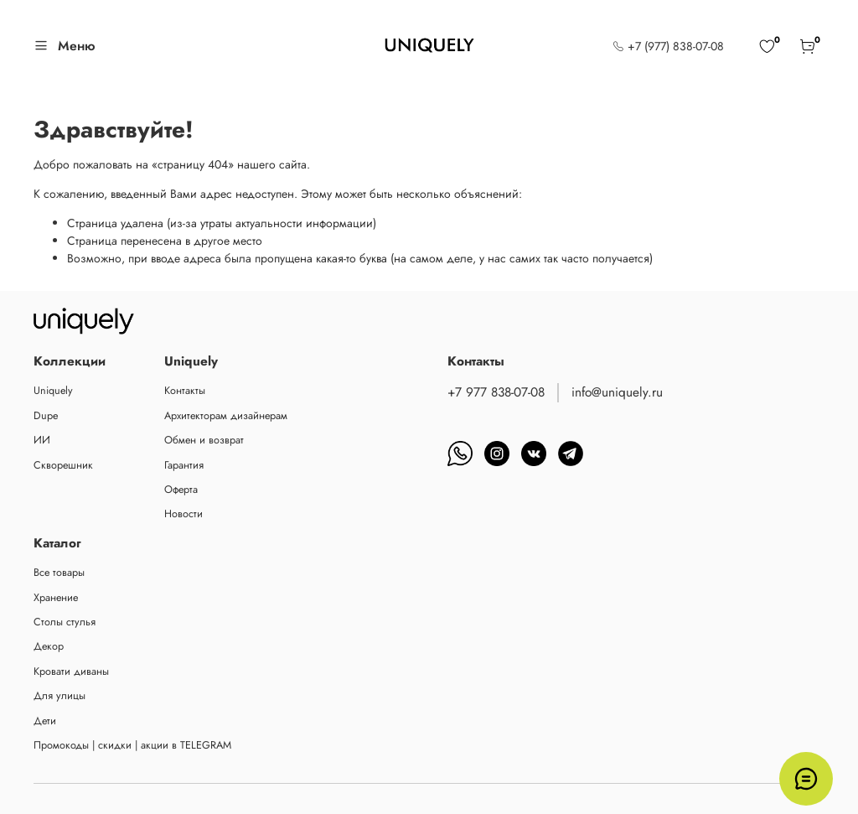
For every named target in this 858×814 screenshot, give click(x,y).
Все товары (59, 572)
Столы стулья (65, 622)
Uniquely (53, 390)
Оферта (181, 489)
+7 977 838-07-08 (496, 392)
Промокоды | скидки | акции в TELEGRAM (132, 745)
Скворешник (63, 465)
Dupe (46, 415)
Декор (49, 646)
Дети (45, 720)
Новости (183, 513)
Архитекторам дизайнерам (225, 415)
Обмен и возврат (204, 440)
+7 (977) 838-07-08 (668, 46)
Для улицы (59, 695)
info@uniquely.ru (617, 392)
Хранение (56, 597)
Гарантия (184, 465)
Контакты (184, 390)
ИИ (42, 440)
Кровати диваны (71, 671)
